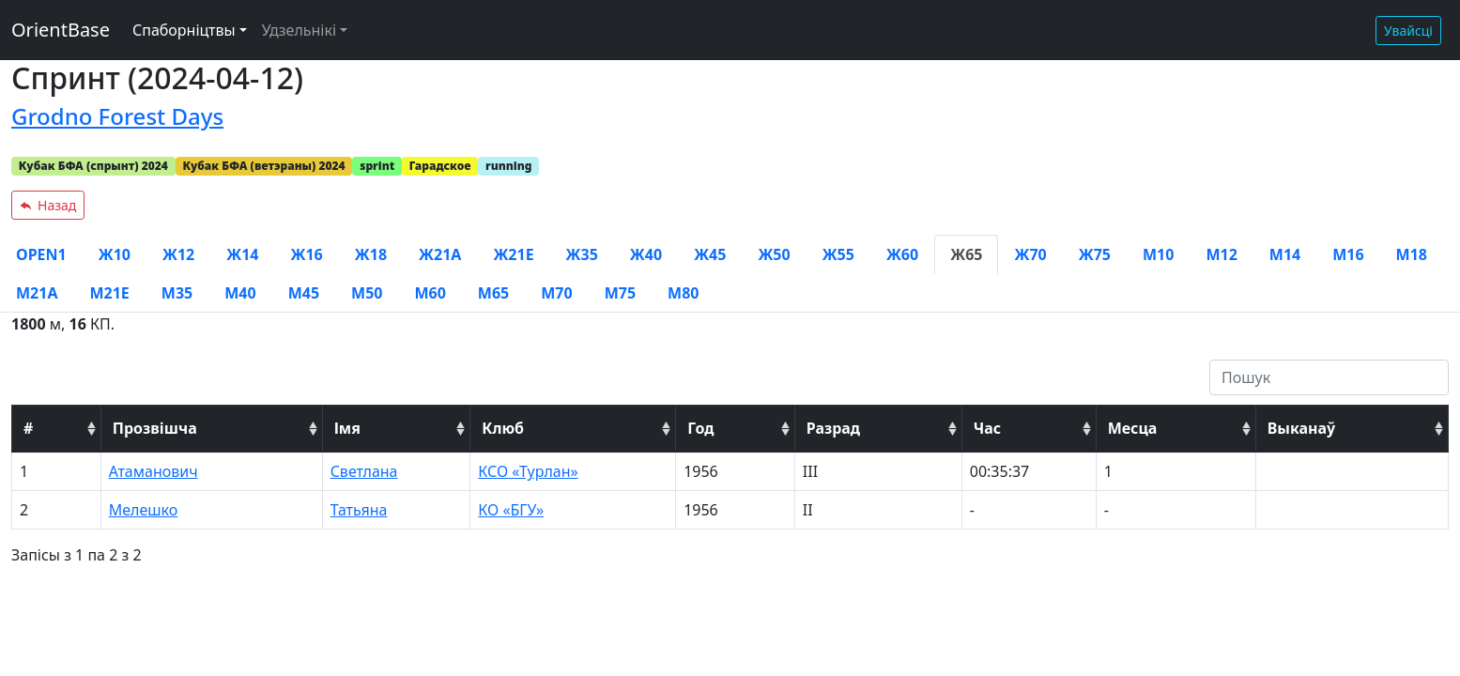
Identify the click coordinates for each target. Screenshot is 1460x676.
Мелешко (143, 509)
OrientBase (60, 29)
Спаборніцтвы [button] (184, 30)
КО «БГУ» (511, 509)
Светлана (364, 471)
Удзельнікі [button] (299, 30)
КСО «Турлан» (527, 471)
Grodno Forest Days (117, 115)
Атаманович (153, 471)
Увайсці (1408, 30)
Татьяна (359, 509)
